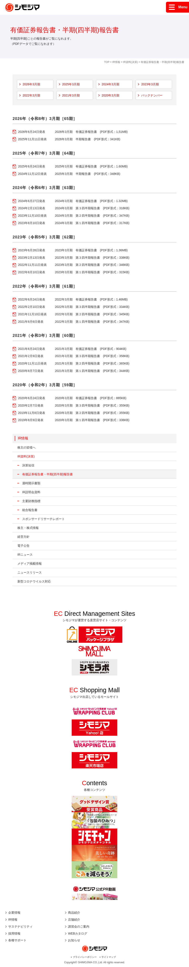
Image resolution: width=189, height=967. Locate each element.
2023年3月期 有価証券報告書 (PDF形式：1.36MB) (91, 250)
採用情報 (14, 933)
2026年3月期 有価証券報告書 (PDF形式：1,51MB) (91, 131)
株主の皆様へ (26, 447)
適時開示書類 (31, 483)
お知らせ (74, 940)
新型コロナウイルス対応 (34, 581)
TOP (106, 62)
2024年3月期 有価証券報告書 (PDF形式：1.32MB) (91, 201)
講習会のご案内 (78, 926)
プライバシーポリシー (85, 957)
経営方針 (23, 536)
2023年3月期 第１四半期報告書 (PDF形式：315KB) (92, 272)
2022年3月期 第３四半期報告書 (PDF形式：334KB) (92, 307)
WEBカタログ (77, 933)
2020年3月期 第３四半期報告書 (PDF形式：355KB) (92, 405)
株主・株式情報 (28, 528)
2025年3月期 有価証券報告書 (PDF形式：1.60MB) (91, 166)
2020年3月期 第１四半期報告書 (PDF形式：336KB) (92, 420)
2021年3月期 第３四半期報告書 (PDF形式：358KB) (92, 356)
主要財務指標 (31, 501)
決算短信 (28, 465)
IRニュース (25, 554)
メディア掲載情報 (29, 563)
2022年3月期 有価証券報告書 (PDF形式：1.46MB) (91, 299)
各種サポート (17, 940)
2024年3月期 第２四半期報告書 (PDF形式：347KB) (92, 215)
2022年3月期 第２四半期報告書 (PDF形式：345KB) (92, 314)
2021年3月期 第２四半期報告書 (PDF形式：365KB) (92, 363)
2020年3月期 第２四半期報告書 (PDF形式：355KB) (92, 413)
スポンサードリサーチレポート (43, 519)
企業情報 (14, 912)
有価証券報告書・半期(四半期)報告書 (47, 474)
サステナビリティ (20, 926)
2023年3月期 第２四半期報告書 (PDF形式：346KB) (92, 265)
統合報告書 (29, 510)
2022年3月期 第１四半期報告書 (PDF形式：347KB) (92, 321)
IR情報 (116, 62)
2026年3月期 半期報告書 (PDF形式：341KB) (87, 139)
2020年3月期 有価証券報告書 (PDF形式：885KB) (90, 398)
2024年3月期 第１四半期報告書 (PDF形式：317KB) (92, 223)
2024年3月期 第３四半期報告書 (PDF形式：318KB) (92, 208)
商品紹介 (74, 912)
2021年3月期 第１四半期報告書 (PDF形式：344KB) (92, 371)
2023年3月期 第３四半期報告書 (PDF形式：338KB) (92, 257)
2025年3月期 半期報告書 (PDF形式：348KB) (87, 174)
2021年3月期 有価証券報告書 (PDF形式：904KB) (90, 349)
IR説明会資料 (31, 492)
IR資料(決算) (130, 62)
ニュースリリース (29, 572)
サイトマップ (108, 957)
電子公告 (23, 545)
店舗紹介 (74, 919)
